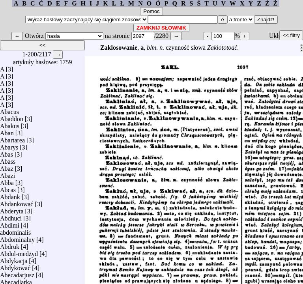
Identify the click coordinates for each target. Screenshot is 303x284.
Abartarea (12, 138)
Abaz (6, 166)
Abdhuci (11, 216)
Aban (7, 131)
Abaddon (11, 117)
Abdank (10, 195)
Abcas (8, 188)
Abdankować (16, 202)
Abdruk (9, 244)
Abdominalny (17, 237)
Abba (7, 181)
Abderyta (12, 209)
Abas (6, 152)
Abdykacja (13, 259)
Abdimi (9, 223)
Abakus (9, 124)
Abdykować (15, 266)
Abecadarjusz (17, 273)
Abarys (9, 145)
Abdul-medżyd (19, 251)
